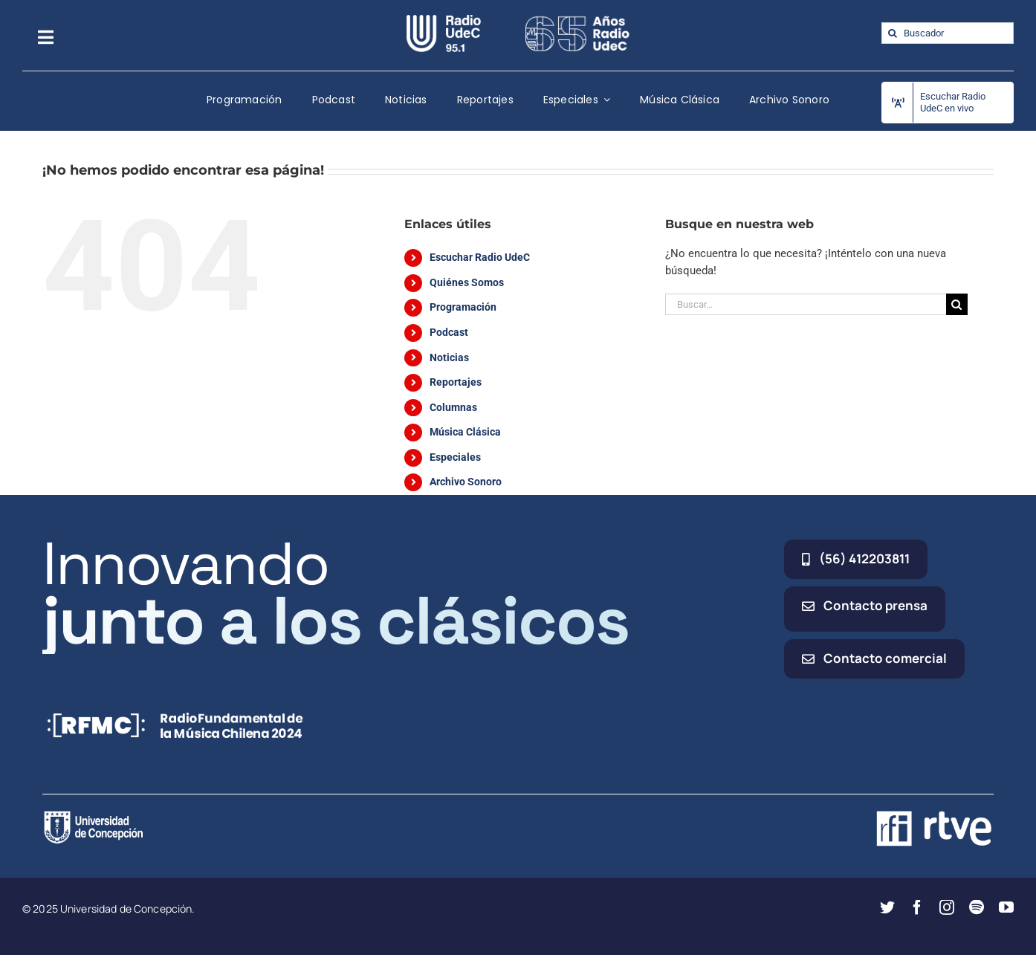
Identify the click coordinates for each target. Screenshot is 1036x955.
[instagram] (946, 907)
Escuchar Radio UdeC (480, 257)
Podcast (449, 332)
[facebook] (917, 907)
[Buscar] (892, 33)
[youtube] (1006, 907)
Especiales (455, 457)
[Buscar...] (805, 304)
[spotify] (976, 907)
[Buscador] (947, 33)
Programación (463, 307)
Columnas (453, 407)
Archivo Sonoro (466, 482)
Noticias (449, 357)
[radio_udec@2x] (444, 20)
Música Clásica (465, 432)
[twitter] (887, 907)
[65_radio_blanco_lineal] (577, 20)
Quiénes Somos (467, 282)
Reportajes (456, 382)
